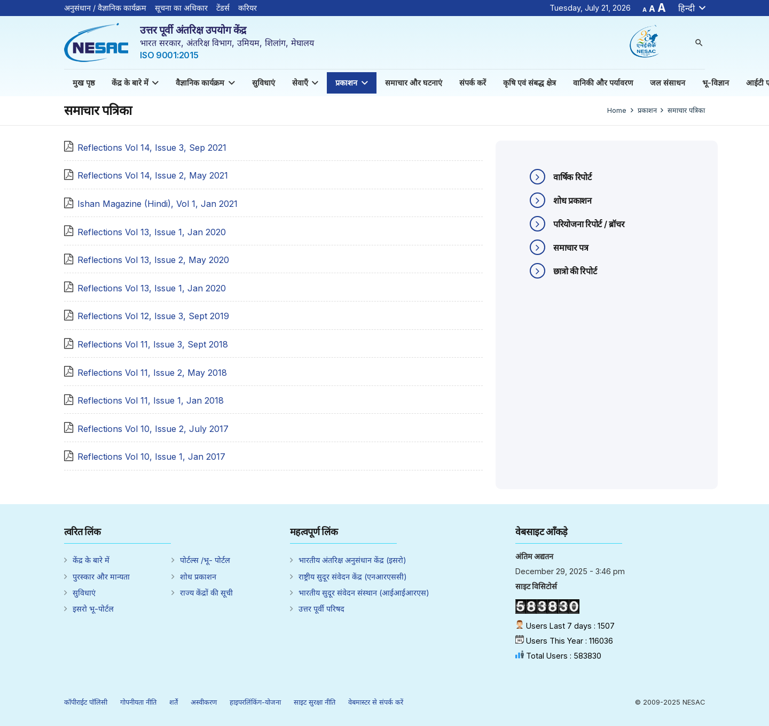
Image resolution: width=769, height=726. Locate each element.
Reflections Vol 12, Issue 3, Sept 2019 (153, 316)
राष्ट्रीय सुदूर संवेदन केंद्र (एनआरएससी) (353, 576)
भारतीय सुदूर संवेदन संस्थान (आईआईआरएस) (364, 592)
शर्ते (173, 702)
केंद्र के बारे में (91, 560)
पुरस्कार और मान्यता (101, 576)
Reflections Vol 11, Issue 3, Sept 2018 (152, 344)
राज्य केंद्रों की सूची (206, 592)
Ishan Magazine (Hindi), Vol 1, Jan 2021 (157, 203)
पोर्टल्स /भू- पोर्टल (205, 560)
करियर (247, 7)
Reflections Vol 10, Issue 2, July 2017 (153, 428)
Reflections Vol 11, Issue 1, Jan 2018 (150, 400)
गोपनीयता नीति (138, 702)
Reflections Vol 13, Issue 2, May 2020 (153, 259)
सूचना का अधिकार (181, 7)
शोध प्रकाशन (198, 576)
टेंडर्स (223, 7)
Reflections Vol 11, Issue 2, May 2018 (152, 372)
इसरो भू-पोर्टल (93, 608)
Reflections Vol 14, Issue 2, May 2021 (152, 175)
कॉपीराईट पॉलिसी (85, 702)
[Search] (699, 42)
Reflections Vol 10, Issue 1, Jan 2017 (151, 456)
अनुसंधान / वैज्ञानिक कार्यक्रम (105, 7)
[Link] (96, 42)
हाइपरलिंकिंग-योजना (255, 702)
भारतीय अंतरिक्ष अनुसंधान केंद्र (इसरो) (352, 560)
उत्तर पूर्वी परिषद (321, 608)
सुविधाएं (84, 592)
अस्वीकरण (204, 702)
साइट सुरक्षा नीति (314, 702)
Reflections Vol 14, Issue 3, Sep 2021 (151, 147)
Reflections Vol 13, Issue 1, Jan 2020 (151, 232)
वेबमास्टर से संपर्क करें (375, 702)
